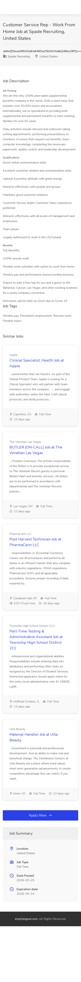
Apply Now (40, 815)
